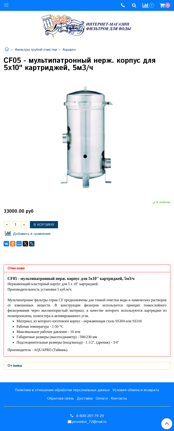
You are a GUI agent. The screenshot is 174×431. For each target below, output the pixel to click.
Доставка (85, 398)
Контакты (119, 398)
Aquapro (69, 49)
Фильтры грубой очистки (36, 49)
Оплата (102, 398)
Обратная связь (60, 398)
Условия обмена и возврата (135, 390)
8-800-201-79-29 (89, 416)
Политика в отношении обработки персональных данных (62, 390)
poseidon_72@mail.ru (89, 421)
